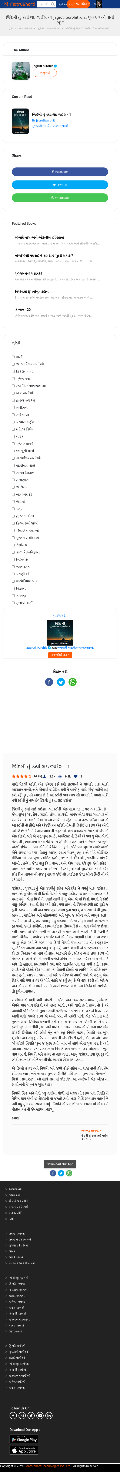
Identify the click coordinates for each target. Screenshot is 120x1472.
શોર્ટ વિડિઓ (16, 1257)
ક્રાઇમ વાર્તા (24, 603)
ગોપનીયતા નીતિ (18, 1201)
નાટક (20, 436)
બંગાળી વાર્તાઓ (18, 1369)
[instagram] (22, 1415)
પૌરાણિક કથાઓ (27, 531)
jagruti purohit (45, 66)
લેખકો (13, 1251)
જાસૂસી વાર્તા (25, 451)
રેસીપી (20, 502)
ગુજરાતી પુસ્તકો (18, 1289)
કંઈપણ (21, 596)
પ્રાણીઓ (22, 574)
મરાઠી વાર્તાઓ (17, 1357)
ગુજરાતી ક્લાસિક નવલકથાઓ (50, 126)
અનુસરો (44, 73)
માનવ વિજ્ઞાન (25, 473)
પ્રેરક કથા (23, 379)
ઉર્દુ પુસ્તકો (15, 1331)
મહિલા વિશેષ (24, 429)
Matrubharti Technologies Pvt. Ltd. (48, 1466)
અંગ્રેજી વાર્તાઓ (19, 1363)
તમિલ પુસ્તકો (17, 1301)
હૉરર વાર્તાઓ (25, 516)
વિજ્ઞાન (21, 588)
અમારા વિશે (15, 1189)
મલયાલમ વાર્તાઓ (19, 1375)
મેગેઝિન (22, 408)
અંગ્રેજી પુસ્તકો (18, 1277)
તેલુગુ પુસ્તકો (16, 1307)
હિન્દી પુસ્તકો (17, 1283)
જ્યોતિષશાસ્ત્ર (26, 581)
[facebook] (13, 1415)
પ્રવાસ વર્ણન (25, 422)
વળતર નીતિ (16, 1213)
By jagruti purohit (43, 120)
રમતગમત (23, 567)
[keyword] (46, 4)
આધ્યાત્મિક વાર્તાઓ (30, 364)
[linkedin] (49, 1415)
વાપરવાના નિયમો (19, 1207)
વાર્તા (19, 357)
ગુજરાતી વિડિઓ (18, 1245)
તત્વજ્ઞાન (22, 480)
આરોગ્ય (21, 487)
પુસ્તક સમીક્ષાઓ (28, 538)
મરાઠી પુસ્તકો (17, 1295)
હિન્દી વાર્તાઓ (17, 1346)
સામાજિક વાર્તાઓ (28, 458)
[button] (52, 4)
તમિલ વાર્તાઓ (17, 1381)
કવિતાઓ (22, 415)
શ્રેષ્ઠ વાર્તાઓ (17, 1233)
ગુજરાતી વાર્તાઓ (18, 1351)
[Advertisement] (60, 723)
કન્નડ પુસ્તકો (16, 1325)
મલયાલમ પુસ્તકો (19, 1319)
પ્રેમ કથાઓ (24, 444)
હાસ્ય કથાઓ (25, 400)
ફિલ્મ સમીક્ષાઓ (27, 523)
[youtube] (40, 1415)
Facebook (60, 171)
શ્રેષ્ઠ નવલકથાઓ (20, 1239)
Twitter (60, 184)
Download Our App (60, 1164)
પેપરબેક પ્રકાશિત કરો (22, 1263)
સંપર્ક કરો (14, 1195)
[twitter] (31, 1415)
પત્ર (19, 509)
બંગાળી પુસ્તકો (17, 1313)
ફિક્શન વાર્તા (25, 371)
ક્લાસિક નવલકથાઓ (31, 386)
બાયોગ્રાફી (24, 494)
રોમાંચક (21, 545)
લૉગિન (98, 4)
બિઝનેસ (22, 559)
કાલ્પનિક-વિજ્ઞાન (28, 552)
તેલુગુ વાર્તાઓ (17, 1387)
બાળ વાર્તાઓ (25, 393)
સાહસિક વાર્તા (25, 465)
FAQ (11, 1219)
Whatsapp (60, 197)
